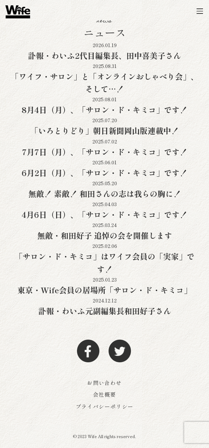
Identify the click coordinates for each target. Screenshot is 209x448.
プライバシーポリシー (105, 406)
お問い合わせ (104, 382)
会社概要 (104, 394)
